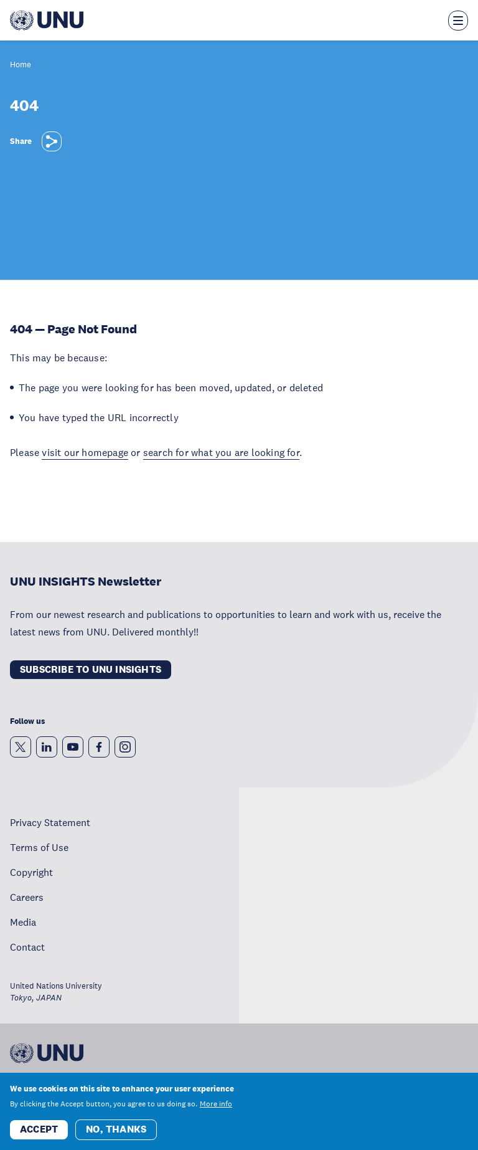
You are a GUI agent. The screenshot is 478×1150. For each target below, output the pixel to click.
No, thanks (116, 1129)
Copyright (31, 872)
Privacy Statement (50, 822)
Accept (39, 1129)
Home (20, 65)
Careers (27, 897)
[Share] (52, 141)
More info (216, 1104)
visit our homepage (85, 452)
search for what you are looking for (221, 452)
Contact (27, 947)
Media (23, 922)
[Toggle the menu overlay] (458, 21)
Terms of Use (39, 847)
